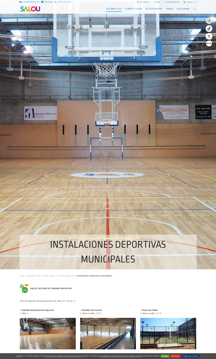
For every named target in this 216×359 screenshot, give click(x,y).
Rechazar (175, 356)
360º (157, 2)
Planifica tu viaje (133, 9)
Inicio (21, 275)
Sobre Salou (49, 275)
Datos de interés (154, 9)
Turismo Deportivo (66, 275)
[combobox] (191, 2)
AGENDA (169, 9)
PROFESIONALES (172, 2)
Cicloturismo (183, 9)
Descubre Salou (114, 9)
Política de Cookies (190, 356)
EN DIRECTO (143, 2)
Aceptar (165, 356)
